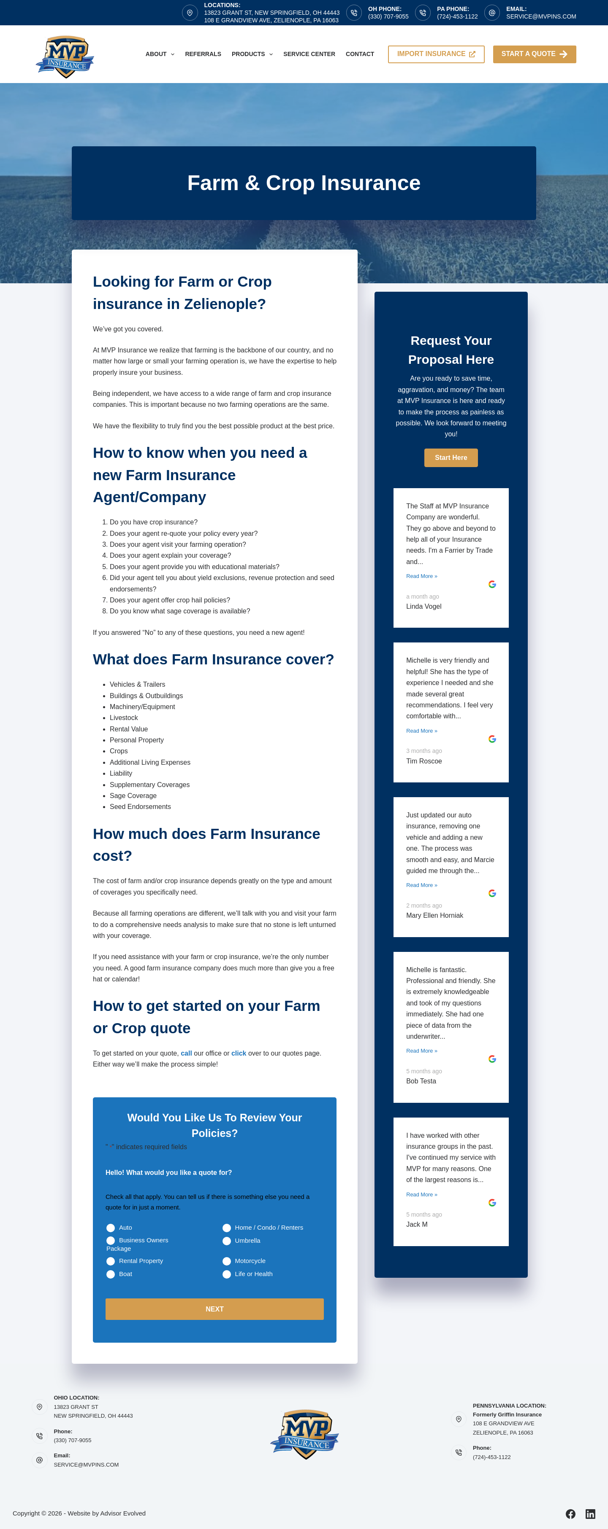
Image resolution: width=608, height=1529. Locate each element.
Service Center (309, 54)
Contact (360, 54)
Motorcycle (250, 1260)
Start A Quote (535, 54)
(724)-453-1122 (457, 16)
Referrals (203, 54)
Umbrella (248, 1240)
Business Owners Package (137, 1244)
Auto (125, 1227)
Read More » (421, 576)
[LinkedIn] (590, 1513)
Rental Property (141, 1260)
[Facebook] (570, 1513)
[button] (451, 458)
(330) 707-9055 (388, 16)
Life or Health (254, 1273)
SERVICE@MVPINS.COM (86, 1464)
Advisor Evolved (123, 1512)
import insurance (436, 53)
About (162, 54)
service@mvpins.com (541, 16)
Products (254, 54)
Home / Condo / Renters (269, 1227)
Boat (125, 1273)
